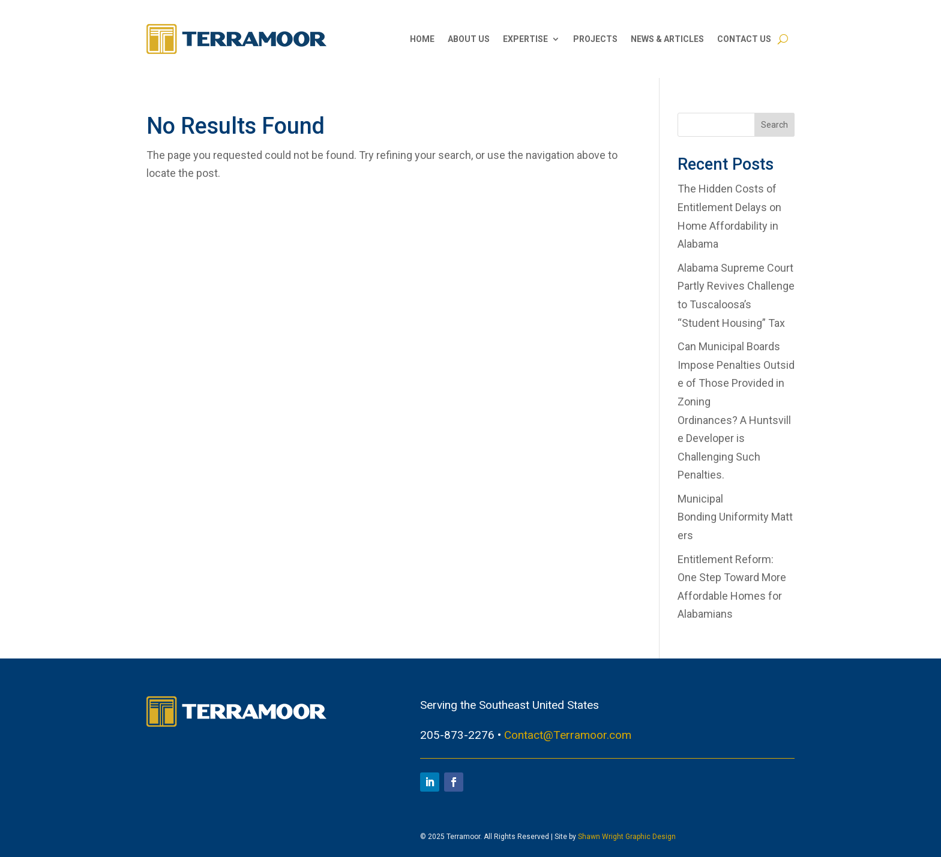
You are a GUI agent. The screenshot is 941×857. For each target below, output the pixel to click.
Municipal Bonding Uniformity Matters (735, 517)
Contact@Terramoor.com (567, 735)
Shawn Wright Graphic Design (627, 836)
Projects (595, 39)
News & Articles (667, 39)
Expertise (525, 39)
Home (422, 39)
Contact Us (744, 39)
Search (774, 125)
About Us (469, 39)
